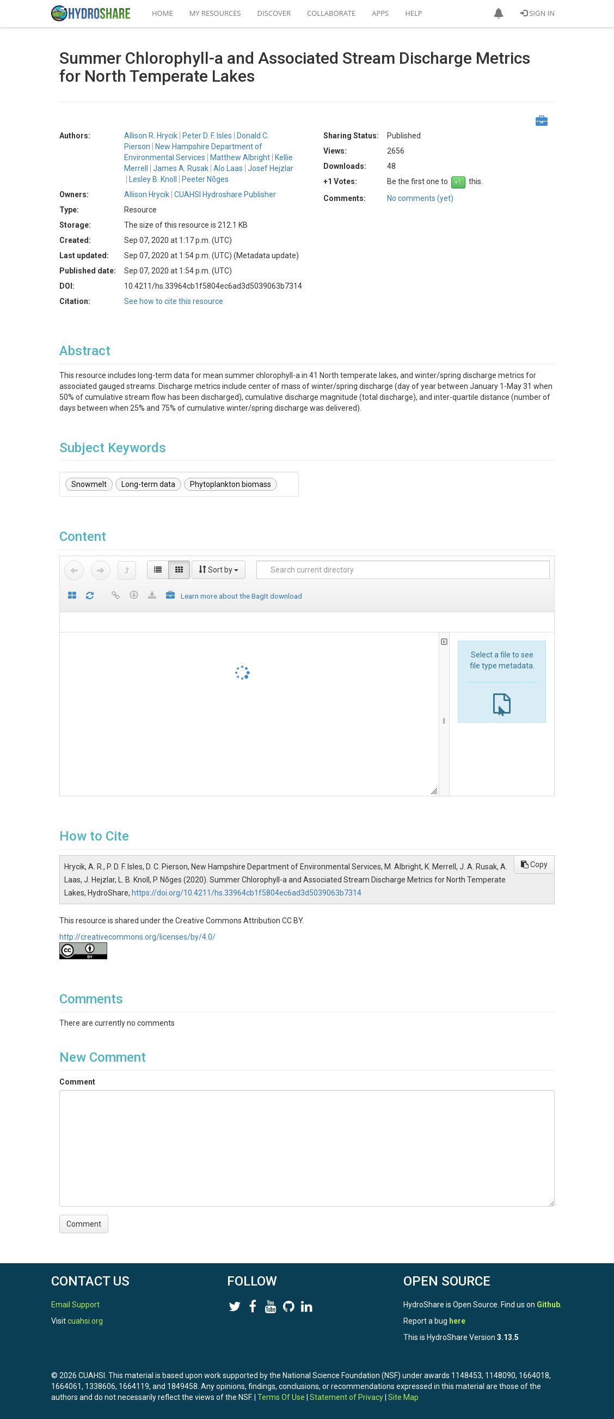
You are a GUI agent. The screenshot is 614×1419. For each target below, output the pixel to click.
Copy (534, 864)
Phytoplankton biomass (230, 484)
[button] (498, 13)
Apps (380, 13)
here (457, 1321)
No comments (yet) (420, 198)
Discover (274, 13)
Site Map (403, 1397)
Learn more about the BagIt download (241, 596)
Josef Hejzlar (270, 168)
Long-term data (148, 484)
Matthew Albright (240, 157)
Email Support (75, 1304)
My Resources (215, 13)
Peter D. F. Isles (207, 135)
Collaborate (331, 13)
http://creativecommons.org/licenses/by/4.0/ (137, 937)
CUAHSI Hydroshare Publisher (225, 194)
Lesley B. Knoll (153, 179)
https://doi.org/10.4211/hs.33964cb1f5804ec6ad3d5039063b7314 (246, 892)
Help (413, 13)
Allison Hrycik (146, 194)
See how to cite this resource (173, 301)
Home (162, 13)
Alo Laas (228, 168)
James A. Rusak (180, 168)
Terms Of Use (281, 1397)
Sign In (537, 13)
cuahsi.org (85, 1321)
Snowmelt (89, 484)
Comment (77, 1081)
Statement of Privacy (346, 1397)
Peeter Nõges (205, 179)
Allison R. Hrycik (150, 135)
